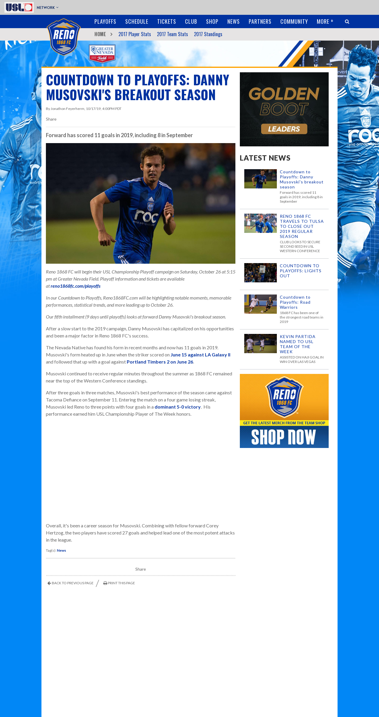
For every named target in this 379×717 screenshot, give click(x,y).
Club (191, 21)
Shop (212, 21)
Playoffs (105, 21)
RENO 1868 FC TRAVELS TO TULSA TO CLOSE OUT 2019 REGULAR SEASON (302, 226)
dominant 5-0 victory (178, 406)
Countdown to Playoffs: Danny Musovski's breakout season (302, 179)
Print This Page (121, 583)
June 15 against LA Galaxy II (200, 354)
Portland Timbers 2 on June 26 (160, 361)
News (233, 21)
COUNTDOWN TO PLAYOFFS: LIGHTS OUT (301, 270)
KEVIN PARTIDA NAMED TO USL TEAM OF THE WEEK (298, 344)
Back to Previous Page (73, 583)
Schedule (136, 21)
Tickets (166, 21)
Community (294, 21)
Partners (260, 21)
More (323, 21)
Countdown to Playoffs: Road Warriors (295, 302)
